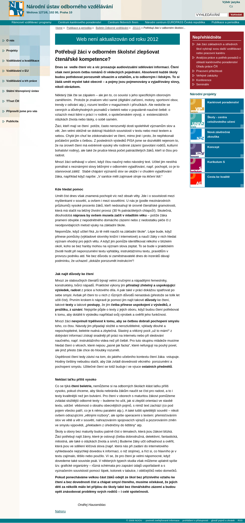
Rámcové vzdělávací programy (32, 22)
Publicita (12, 121)
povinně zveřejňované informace (162, 520)
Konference (203, 80)
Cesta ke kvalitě (218, 176)
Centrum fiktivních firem (123, 22)
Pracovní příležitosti (209, 70)
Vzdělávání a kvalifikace (22, 60)
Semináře (202, 84)
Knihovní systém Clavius (223, 26)
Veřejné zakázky (207, 75)
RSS (240, 520)
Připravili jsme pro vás (21, 111)
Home (59, 28)
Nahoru (60, 511)
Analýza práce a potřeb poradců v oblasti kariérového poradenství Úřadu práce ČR (218, 62)
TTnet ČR (12, 101)
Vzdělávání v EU (17, 70)
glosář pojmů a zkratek (223, 520)
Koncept (213, 146)
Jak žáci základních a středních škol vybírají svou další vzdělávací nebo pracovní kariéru (218, 48)
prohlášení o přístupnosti (195, 520)
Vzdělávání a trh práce (21, 80)
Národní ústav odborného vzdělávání (70, 9)
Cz (231, 6)
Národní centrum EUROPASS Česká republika (175, 22)
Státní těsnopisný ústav (22, 90)
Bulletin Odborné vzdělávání (112, 28)
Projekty (12, 50)
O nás (10, 40)
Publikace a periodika (225, 22)
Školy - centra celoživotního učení (221, 119)
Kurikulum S (216, 161)
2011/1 (137, 28)
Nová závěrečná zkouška (218, 134)
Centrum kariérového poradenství (79, 22)
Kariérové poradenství (223, 102)
